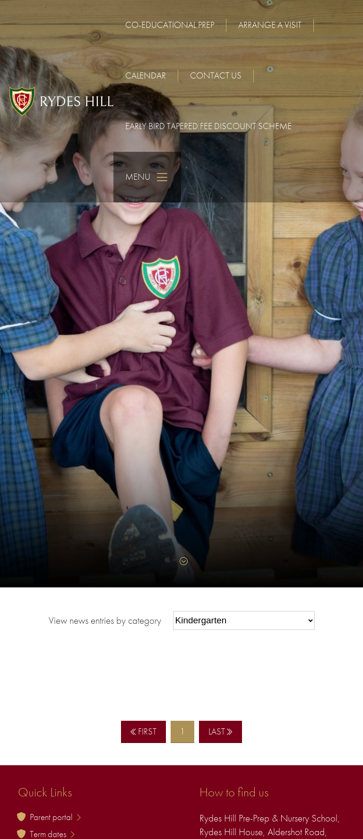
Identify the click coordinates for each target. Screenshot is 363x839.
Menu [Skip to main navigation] (147, 177)
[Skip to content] (181, 561)
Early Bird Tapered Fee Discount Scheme (208, 126)
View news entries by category (105, 619)
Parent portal (55, 817)
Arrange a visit (270, 25)
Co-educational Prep (169, 25)
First (143, 731)
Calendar (145, 75)
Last (220, 731)
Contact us (216, 75)
